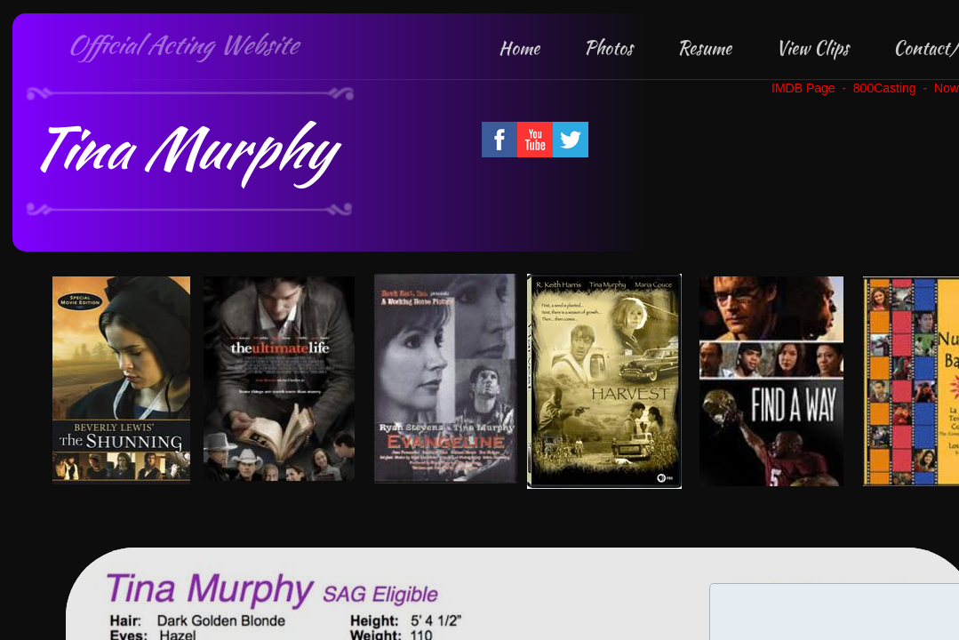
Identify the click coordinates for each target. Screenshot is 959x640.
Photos (608, 47)
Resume (704, 47)
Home (519, 47)
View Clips (812, 47)
